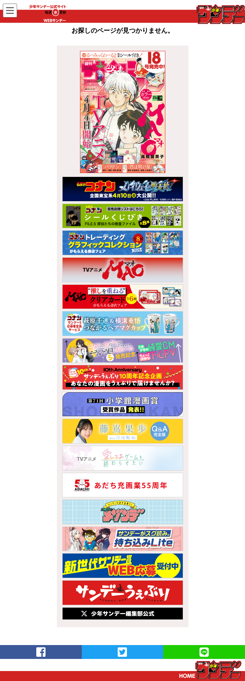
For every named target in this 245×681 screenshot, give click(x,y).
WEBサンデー (220, 14)
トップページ (210, 670)
